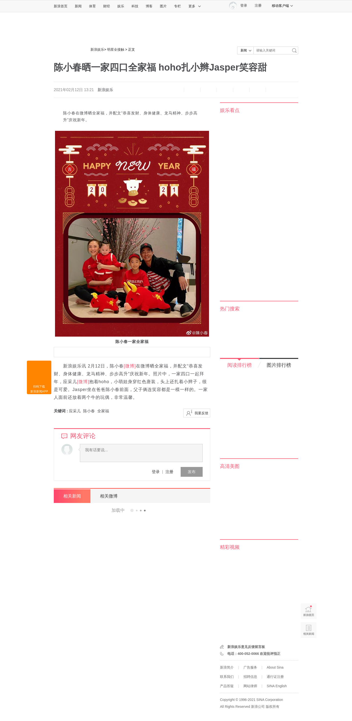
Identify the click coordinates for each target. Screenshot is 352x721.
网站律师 (250, 686)
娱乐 (120, 6)
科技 (135, 6)
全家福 (103, 411)
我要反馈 (201, 413)
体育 (92, 6)
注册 (258, 5)
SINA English (277, 686)
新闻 (78, 6)
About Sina (275, 667)
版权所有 (272, 707)
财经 (106, 6)
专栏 (177, 6)
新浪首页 (60, 6)
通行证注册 (275, 677)
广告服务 (250, 667)
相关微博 (109, 496)
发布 (192, 472)
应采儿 (75, 411)
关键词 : (61, 411)
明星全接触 (115, 49)
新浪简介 (227, 667)
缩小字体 (176, 90)
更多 (194, 6)
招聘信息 (250, 677)
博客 (149, 6)
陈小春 (89, 411)
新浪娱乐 (97, 49)
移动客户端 (282, 6)
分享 (258, 90)
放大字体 (192, 90)
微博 (225, 90)
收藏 (208, 90)
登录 (156, 472)
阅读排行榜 (239, 365)
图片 (163, 6)
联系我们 (227, 677)
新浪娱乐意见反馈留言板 (246, 647)
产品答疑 (227, 686)
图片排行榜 (279, 365)
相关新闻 (72, 496)
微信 (241, 90)
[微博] (130, 366)
